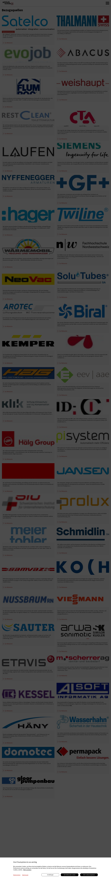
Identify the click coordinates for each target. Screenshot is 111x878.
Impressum (25, 875)
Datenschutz (16, 875)
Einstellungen (50, 875)
